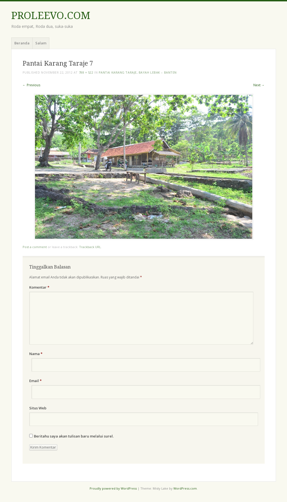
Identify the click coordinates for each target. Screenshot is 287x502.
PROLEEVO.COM (50, 16)
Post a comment (35, 247)
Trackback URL (90, 247)
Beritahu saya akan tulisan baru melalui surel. (74, 436)
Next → (259, 85)
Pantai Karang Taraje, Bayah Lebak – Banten (138, 72)
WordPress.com (185, 488)
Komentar (39, 287)
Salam (40, 43)
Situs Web (37, 408)
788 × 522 (86, 72)
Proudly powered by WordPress (113, 488)
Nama (35, 353)
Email (35, 380)
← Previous (31, 85)
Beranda (21, 43)
